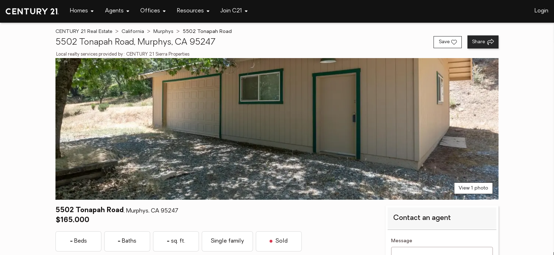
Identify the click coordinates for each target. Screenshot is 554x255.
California (133, 31)
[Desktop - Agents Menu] (117, 11)
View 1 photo (473, 188)
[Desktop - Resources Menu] (193, 11)
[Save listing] (448, 42)
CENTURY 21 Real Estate (83, 31)
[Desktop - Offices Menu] (153, 11)
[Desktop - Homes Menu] (82, 11)
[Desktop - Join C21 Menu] (234, 11)
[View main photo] (277, 129)
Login (541, 11)
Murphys (163, 31)
